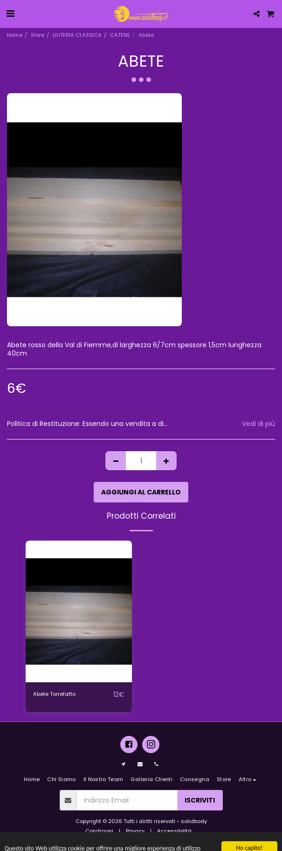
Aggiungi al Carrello (141, 492)
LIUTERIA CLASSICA (77, 35)
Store (37, 35)
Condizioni (99, 831)
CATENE (120, 35)
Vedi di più (258, 424)
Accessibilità (174, 831)
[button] (10, 13)
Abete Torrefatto (54, 694)
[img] (79, 611)
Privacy (135, 831)
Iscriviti (200, 800)
